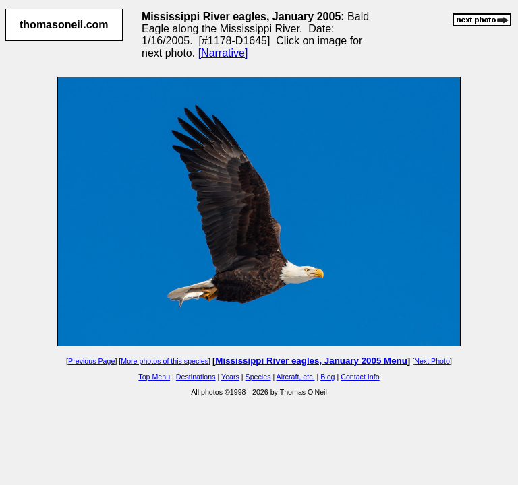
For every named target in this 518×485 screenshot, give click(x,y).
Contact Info (360, 377)
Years (230, 377)
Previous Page (91, 361)
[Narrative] (223, 53)
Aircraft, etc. (296, 377)
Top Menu (154, 377)
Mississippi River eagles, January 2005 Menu (311, 361)
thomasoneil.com (64, 24)
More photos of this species (164, 361)
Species (258, 377)
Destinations (196, 377)
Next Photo (432, 361)
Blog (327, 377)
